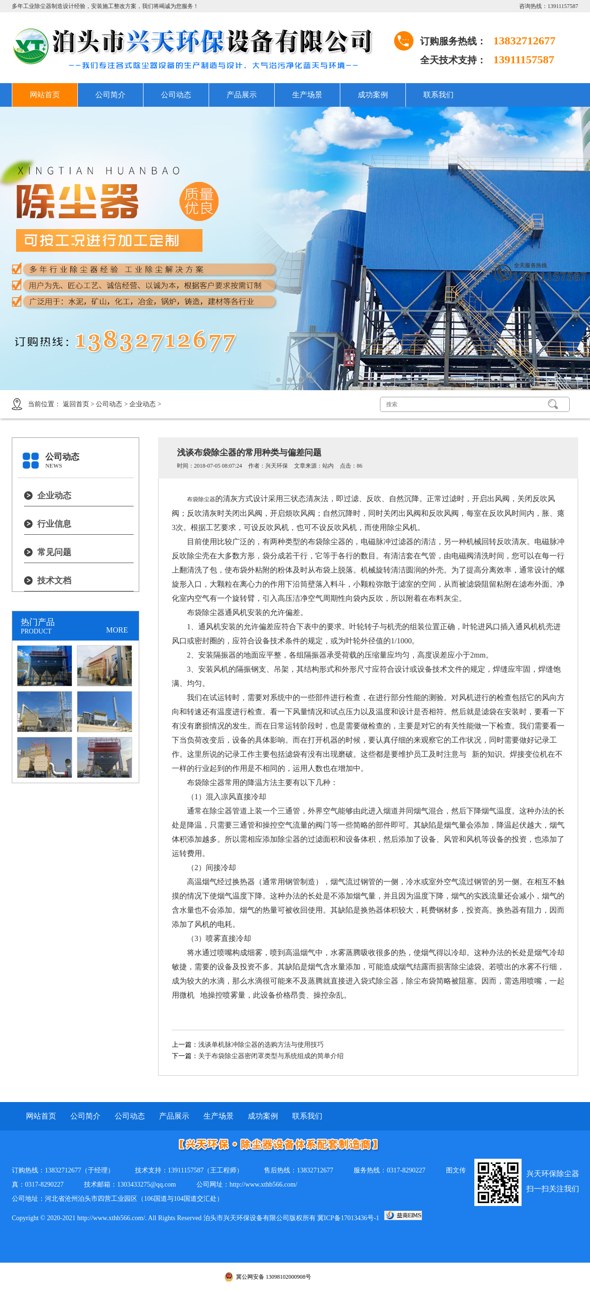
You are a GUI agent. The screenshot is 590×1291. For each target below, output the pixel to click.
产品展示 (242, 95)
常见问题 (54, 552)
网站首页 (45, 95)
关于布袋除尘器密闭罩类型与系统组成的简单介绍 (271, 1056)
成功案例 (373, 95)
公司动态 (176, 95)
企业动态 (142, 404)
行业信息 (54, 524)
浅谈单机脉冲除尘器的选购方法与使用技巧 (261, 1044)
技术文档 (54, 580)
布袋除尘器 (201, 499)
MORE (117, 630)
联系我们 (438, 95)
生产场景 (307, 95)
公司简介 (110, 95)
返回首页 (76, 404)
